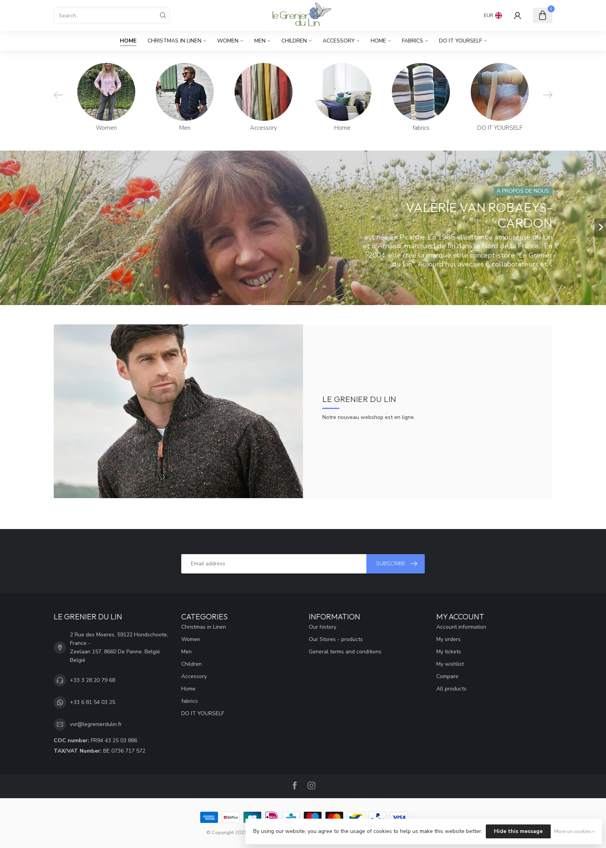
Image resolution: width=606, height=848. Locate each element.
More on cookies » (574, 831)
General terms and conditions (345, 651)
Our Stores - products (336, 639)
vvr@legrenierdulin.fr (96, 724)
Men (260, 40)
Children (294, 40)
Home (128, 40)
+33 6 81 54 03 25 (92, 702)
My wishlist (450, 664)
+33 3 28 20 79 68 (92, 680)
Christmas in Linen (174, 40)
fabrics (412, 40)
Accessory (339, 40)
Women (227, 40)
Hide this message (518, 831)
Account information (461, 627)
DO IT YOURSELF (460, 40)
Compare (447, 676)
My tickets (448, 651)
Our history (322, 627)
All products (451, 688)
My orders (448, 639)
